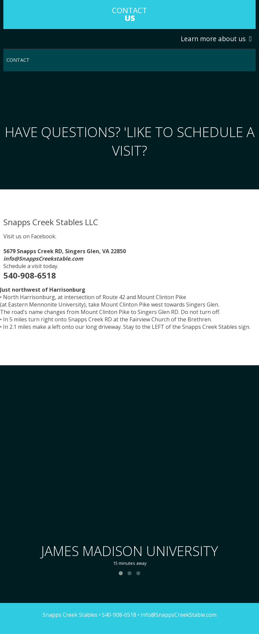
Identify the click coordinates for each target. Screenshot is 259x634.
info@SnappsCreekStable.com (178, 614)
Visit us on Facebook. (29, 236)
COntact (129, 14)
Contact (18, 60)
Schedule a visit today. (30, 266)
